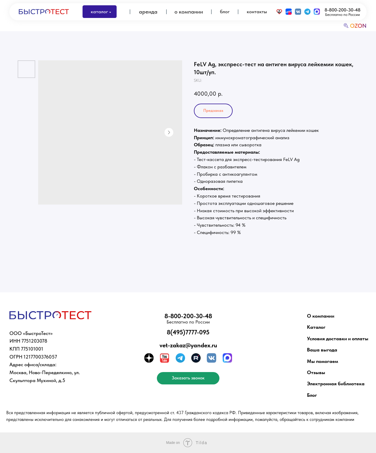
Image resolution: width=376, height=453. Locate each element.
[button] (188, 378)
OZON (358, 25)
